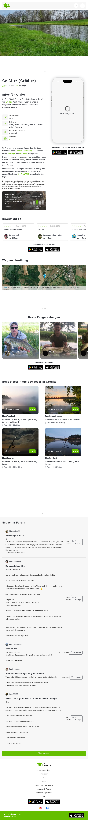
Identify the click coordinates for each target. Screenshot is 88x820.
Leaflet (5, 287)
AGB (44, 777)
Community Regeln (44, 789)
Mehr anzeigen (44, 753)
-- (9, 139)
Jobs (44, 781)
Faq (44, 796)
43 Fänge (11, 153)
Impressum (44, 774)
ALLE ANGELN (23, 174)
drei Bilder (23, 153)
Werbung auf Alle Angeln (44, 785)
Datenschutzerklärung (44, 770)
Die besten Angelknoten (44, 793)
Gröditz (9, 102)
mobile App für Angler (25, 151)
